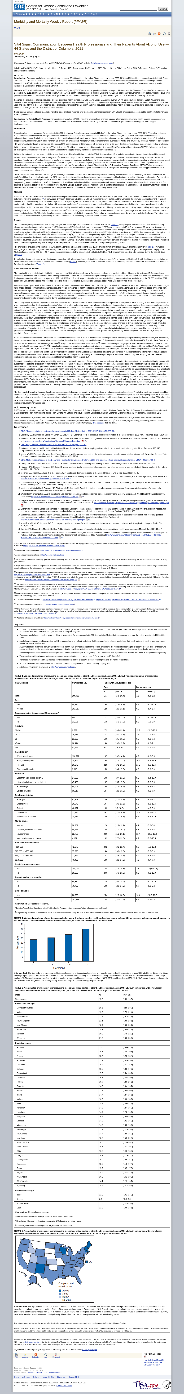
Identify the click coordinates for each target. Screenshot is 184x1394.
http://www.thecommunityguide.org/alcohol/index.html (34, 613)
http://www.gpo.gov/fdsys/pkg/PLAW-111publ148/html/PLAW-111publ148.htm (89, 589)
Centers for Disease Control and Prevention (44, 1372)
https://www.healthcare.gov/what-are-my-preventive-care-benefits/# (68, 600)
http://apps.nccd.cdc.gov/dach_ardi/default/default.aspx (44, 546)
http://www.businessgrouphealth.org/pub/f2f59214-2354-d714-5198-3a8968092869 (127, 600)
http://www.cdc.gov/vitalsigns (63, 667)
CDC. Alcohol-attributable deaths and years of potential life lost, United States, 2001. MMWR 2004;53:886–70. (68, 431)
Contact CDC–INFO (64, 1385)
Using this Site (48, 1377)
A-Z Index (26, 1377)
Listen (46, 1357)
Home (16, 1377)
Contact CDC (74, 1377)
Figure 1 (18, 254)
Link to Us (61, 1377)
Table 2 (73, 262)
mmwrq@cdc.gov (89, 1349)
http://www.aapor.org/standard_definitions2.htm (32, 575)
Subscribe (35, 1357)
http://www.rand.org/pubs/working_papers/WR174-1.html (45, 479)
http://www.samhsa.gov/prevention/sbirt (58, 604)
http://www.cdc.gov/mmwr (102, 63)
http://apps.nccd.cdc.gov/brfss (52, 555)
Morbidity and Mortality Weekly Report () (51, 22)
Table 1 (150, 247)
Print (16, 1357)
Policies (36, 1377)
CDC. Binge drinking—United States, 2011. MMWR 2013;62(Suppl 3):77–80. (53, 445)
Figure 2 (40, 264)
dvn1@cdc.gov (98, 423)
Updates (25, 1357)
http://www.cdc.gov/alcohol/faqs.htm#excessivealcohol (62, 550)
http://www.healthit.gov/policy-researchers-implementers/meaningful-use (70, 618)
